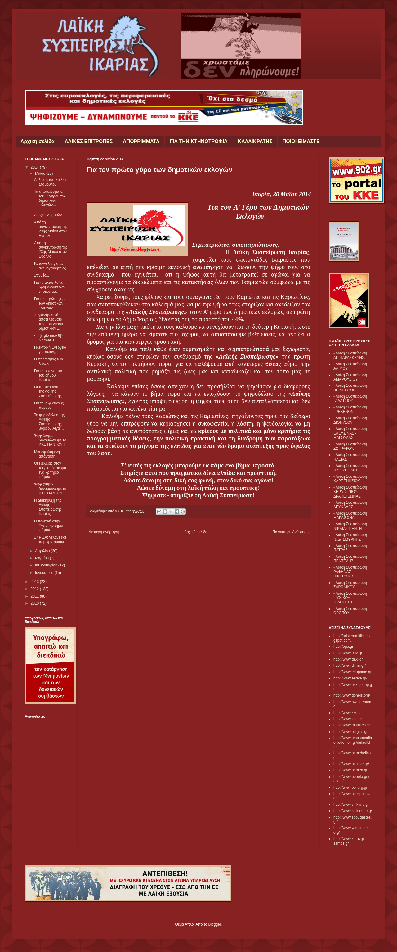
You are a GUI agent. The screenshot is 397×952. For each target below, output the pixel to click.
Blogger (214, 924)
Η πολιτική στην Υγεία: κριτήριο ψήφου (48, 525)
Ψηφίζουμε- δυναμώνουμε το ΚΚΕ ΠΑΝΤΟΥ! (50, 488)
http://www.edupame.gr (352, 672)
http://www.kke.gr (347, 713)
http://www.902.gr (347, 653)
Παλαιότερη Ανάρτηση (290, 532)
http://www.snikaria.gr (351, 804)
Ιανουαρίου (45, 573)
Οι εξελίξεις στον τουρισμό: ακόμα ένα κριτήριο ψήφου (50, 470)
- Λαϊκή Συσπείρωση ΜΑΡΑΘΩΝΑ (350, 515)
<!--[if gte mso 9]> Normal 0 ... (48, 337)
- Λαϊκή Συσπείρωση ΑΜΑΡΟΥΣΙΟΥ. (350, 377)
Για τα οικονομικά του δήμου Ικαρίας (48, 375)
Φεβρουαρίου (46, 565)
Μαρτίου (42, 558)
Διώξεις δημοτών (48, 215)
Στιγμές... (41, 275)
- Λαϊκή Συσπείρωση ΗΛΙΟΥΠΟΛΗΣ (350, 467)
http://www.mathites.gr (351, 725)
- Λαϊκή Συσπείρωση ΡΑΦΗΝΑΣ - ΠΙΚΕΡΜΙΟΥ (350, 572)
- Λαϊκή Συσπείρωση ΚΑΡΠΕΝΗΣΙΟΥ (350, 478)
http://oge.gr (343, 646)
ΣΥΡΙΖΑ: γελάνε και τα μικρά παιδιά (50, 539)
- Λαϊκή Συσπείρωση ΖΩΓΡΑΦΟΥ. (350, 446)
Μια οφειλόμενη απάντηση (47, 454)
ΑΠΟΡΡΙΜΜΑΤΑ (141, 141)
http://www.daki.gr (348, 659)
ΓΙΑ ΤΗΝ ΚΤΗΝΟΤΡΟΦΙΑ (198, 141)
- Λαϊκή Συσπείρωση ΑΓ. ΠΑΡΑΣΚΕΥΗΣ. (350, 355)
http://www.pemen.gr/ (350, 770)
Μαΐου (40, 173)
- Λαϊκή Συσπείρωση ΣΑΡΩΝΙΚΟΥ (350, 584)
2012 (35, 589)
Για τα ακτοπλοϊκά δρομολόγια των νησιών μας (49, 287)
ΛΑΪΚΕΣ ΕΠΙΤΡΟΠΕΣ (89, 141)
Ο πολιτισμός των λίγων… (48, 361)
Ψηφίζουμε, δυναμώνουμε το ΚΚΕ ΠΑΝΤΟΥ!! (50, 440)
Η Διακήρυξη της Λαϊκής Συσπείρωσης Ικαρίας (48, 507)
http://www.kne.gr (347, 719)
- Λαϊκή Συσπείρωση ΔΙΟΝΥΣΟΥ (350, 420)
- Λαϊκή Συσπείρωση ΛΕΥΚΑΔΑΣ (350, 504)
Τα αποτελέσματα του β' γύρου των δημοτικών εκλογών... (50, 198)
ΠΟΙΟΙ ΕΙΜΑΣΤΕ (301, 141)
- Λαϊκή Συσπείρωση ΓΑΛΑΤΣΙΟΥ (350, 398)
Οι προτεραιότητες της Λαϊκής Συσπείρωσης (49, 391)
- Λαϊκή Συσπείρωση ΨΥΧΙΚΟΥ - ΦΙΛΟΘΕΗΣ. (350, 598)
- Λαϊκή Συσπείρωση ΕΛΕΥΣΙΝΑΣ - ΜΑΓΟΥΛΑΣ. (350, 433)
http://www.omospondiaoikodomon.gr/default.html (352, 742)
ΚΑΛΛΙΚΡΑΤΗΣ (255, 141)
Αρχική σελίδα (37, 141)
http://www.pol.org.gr (350, 787)
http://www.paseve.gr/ (351, 764)
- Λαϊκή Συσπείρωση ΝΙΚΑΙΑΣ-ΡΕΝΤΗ (350, 526)
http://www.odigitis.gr (350, 731)
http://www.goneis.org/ (351, 695)
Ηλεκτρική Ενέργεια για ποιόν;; (50, 349)
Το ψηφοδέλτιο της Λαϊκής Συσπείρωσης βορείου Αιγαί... (49, 422)
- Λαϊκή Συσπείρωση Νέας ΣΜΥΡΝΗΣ (350, 537)
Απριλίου (43, 551)
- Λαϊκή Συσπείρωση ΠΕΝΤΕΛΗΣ (350, 558)
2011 (35, 596)
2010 (35, 603)
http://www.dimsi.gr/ (349, 665)
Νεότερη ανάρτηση (103, 532)
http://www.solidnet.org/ (352, 811)
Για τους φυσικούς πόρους (49, 405)
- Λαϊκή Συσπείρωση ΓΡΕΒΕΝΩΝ (350, 409)
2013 (35, 582)
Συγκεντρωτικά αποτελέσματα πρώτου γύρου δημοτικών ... (48, 322)
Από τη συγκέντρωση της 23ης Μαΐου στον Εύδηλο (51, 229)
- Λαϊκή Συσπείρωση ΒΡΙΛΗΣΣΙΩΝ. (350, 387)
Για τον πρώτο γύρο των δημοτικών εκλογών (50, 303)
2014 (35, 167)
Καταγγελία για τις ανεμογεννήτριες (50, 265)
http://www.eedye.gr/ (350, 678)
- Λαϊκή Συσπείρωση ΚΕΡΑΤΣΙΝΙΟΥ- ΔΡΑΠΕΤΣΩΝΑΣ (350, 492)
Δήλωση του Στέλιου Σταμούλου (50, 182)
